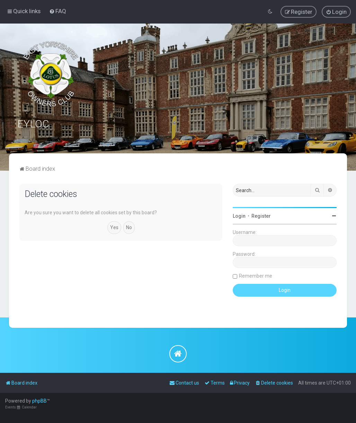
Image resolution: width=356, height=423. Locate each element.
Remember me (255, 276)
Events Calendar (21, 407)
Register (261, 216)
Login (239, 216)
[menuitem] (57, 11)
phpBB (39, 401)
